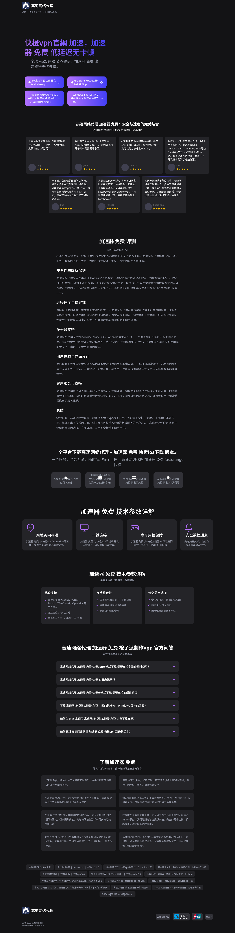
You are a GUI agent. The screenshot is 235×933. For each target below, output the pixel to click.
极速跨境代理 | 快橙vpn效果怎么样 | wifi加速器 (129, 867)
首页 (24, 12)
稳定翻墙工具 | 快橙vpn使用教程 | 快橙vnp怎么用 (182, 867)
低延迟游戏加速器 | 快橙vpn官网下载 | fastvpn (169, 874)
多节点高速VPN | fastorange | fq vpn (126, 880)
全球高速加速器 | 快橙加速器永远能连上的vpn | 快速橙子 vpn (72, 880)
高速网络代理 (35, 12)
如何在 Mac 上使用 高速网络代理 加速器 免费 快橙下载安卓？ (98, 718)
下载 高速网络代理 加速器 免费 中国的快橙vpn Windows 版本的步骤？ (103, 705)
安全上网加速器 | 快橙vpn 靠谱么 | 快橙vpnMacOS (116, 874)
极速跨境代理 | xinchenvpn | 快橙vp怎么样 (78, 867)
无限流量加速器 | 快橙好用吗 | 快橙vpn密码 (64, 874)
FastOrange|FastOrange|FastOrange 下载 (172, 880)
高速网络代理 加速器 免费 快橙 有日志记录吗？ (89, 679)
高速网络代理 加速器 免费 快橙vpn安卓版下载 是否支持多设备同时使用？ (105, 666)
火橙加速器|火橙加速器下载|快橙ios (131, 887)
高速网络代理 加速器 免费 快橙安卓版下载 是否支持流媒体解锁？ (100, 692)
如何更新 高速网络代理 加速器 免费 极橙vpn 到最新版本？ (96, 731)
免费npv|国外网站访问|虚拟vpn (117, 894)
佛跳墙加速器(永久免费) (40, 867)
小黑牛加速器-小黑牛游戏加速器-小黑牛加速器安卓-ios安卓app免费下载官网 (70, 887)
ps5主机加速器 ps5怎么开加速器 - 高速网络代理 (178, 887)
